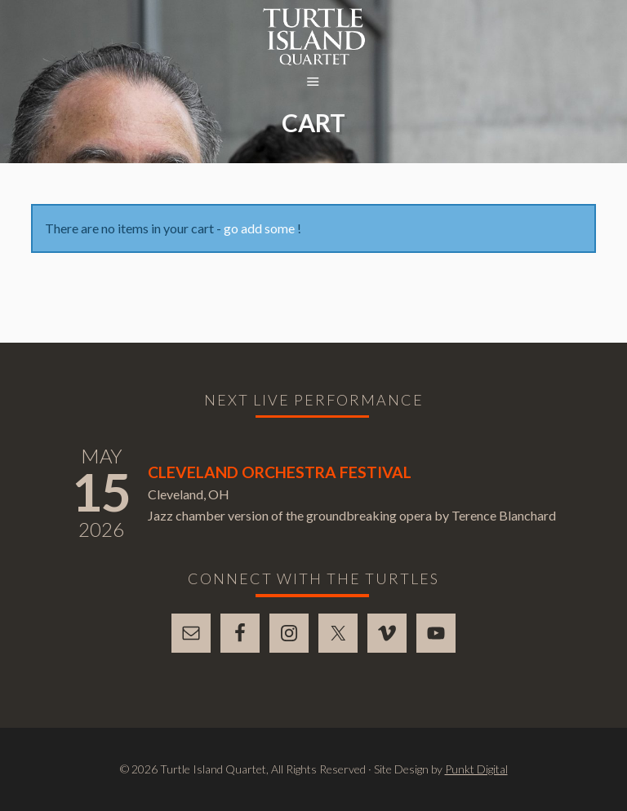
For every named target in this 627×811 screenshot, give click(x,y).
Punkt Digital (476, 769)
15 (101, 491)
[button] (313, 82)
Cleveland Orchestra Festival (279, 472)
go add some (259, 228)
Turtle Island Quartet (314, 36)
